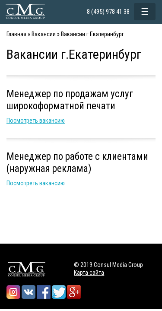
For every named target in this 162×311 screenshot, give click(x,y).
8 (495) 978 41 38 (108, 12)
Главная (16, 34)
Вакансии (44, 34)
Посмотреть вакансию (35, 120)
